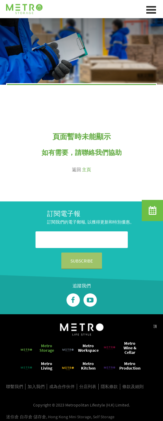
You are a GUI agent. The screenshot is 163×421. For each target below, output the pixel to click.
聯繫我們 (14, 386)
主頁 (86, 169)
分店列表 (87, 386)
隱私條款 (109, 386)
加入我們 (36, 386)
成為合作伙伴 (62, 386)
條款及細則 (133, 386)
